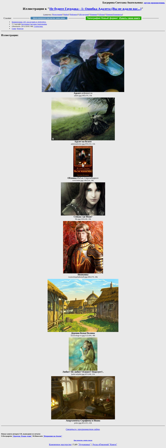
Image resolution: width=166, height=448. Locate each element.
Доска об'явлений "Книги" (104, 444)
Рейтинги (73, 14)
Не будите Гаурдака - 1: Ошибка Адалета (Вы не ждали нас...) (95, 8)
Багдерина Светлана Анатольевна (34, 24)
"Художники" (84, 444)
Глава (14, 28)
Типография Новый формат (102, 18)
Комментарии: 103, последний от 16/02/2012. (29, 22)
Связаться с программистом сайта (83, 429)
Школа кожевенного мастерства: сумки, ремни (49, 18)
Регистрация (57, 14)
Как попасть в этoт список (83, 440)
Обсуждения (84, 14)
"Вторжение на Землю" (52, 436)
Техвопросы (117, 14)
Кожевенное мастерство (60, 444)
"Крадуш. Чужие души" (22, 436)
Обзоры (102, 14)
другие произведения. (154, 3)
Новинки (93, 14)
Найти (66, 14)
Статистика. (38, 26)
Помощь (109, 14)
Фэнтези (20, 28)
